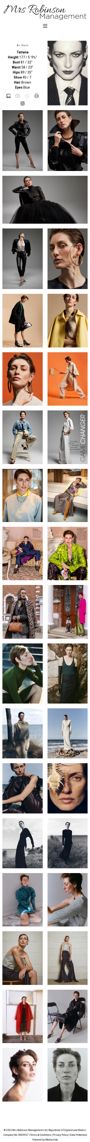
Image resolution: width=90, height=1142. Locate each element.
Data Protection (78, 1135)
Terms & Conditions (40, 1135)
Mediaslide (51, 1139)
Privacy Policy (60, 1135)
